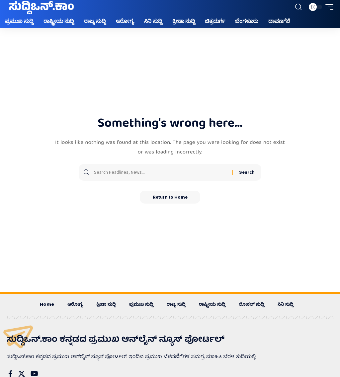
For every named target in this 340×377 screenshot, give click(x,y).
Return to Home (170, 197)
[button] (298, 7)
